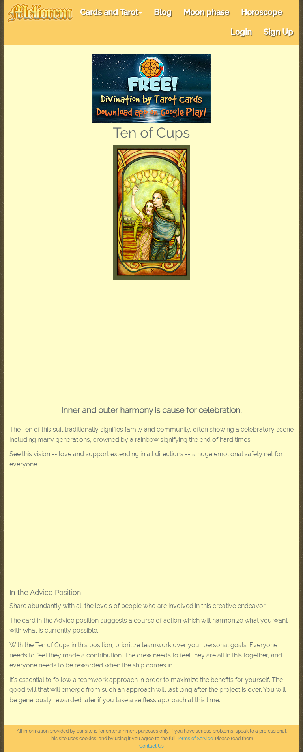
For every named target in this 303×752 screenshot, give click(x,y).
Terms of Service (195, 738)
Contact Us (151, 746)
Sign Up (278, 32)
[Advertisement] (151, 339)
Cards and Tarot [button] (111, 12)
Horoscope (261, 12)
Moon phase (206, 12)
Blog (163, 12)
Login (241, 32)
